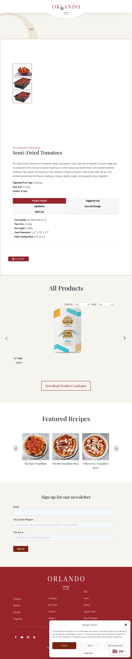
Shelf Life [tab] (39, 211)
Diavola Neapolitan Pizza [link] (66, 463)
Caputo (19, 362)
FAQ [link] (85, 591)
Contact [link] (52, 611)
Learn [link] (86, 598)
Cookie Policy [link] (88, 653)
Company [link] (52, 598)
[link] (18, 258)
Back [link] (31, 29)
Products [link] (17, 598)
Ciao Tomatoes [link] (90, 618)
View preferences (115, 645)
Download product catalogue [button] (66, 386)
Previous (9, 338)
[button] (125, 624)
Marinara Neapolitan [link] (36, 463)
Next (127, 338)
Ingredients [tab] (39, 206)
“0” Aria (17, 358)
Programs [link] (17, 618)
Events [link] (87, 605)
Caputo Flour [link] (90, 611)
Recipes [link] (17, 612)
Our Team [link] (52, 605)
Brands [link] (16, 605)
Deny (90, 645)
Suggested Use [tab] (93, 200)
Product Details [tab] (39, 200)
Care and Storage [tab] (93, 206)
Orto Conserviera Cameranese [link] (26, 147)
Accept (64, 645)
